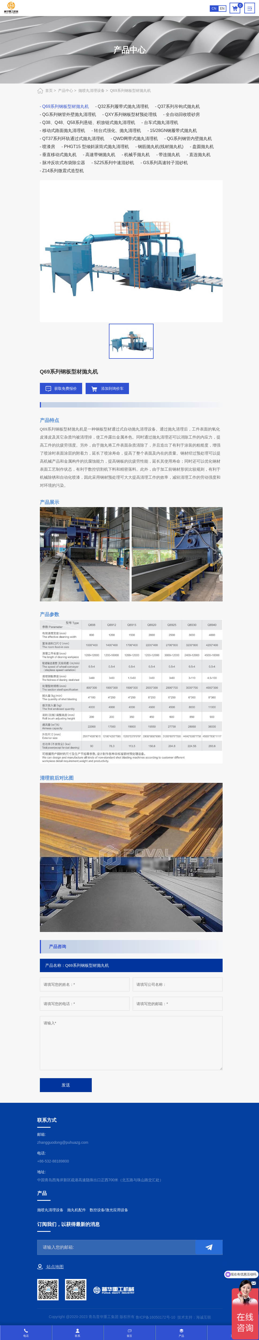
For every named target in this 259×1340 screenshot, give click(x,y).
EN (222, 8)
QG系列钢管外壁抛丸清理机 (69, 114)
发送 (66, 1085)
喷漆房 (48, 146)
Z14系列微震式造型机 (63, 170)
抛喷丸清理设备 (91, 90)
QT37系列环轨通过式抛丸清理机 (73, 138)
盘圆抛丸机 (203, 146)
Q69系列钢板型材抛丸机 (130, 90)
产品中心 (65, 90)
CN (214, 8)
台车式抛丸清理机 (161, 122)
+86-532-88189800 (53, 1161)
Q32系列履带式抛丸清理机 (123, 106)
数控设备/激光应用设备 (109, 1210)
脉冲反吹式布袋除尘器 (63, 162)
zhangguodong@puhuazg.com (62, 1142)
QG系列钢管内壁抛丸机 (189, 138)
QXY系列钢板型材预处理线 (131, 114)
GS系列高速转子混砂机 (165, 162)
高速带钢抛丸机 (100, 154)
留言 (129, 1335)
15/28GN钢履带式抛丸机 (173, 130)
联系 (77, 1335)
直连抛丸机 (200, 154)
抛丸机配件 (76, 1210)
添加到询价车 (107, 388)
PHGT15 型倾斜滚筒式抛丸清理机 (96, 146)
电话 (26, 1335)
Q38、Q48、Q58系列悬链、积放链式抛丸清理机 (88, 122)
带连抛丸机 (169, 154)
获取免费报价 (61, 388)
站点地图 (50, 1267)
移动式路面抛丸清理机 (63, 130)
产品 (181, 1335)
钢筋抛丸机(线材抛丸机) (161, 146)
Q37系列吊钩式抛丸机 (179, 106)
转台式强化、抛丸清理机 (117, 130)
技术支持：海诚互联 (194, 1317)
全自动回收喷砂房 (183, 114)
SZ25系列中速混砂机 (114, 162)
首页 (49, 90)
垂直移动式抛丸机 (59, 154)
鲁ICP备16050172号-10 (155, 1317)
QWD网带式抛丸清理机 (135, 138)
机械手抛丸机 (137, 154)
